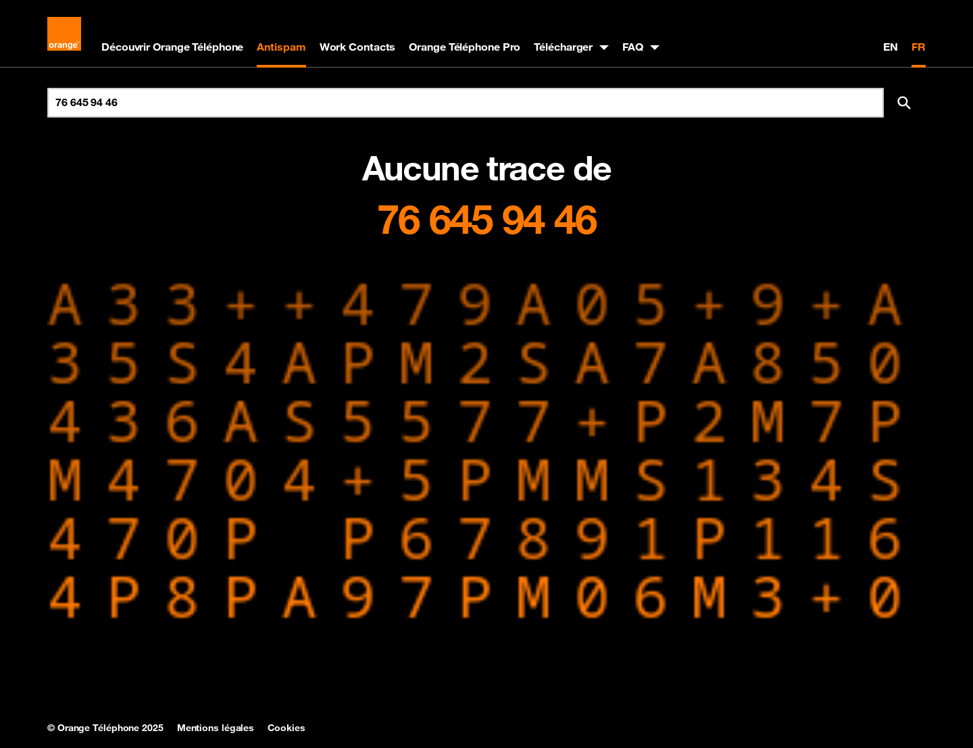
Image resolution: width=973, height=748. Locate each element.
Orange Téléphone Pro (464, 46)
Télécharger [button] (563, 46)
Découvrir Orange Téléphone (172, 46)
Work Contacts (358, 46)
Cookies (286, 727)
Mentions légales (215, 727)
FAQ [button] (632, 46)
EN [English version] (890, 46)
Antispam (281, 46)
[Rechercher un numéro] (465, 103)
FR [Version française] (919, 46)
